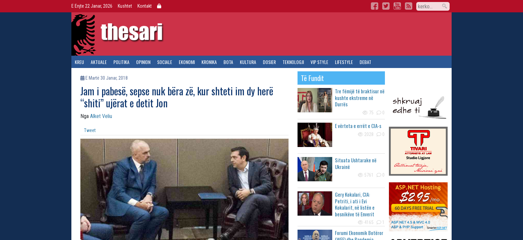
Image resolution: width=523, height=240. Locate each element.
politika (121, 61)
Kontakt (144, 6)
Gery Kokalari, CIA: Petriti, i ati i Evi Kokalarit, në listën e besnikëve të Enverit (355, 204)
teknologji (293, 61)
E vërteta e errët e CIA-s (358, 125)
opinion (143, 61)
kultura (248, 61)
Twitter (386, 6)
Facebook (374, 6)
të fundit (312, 78)
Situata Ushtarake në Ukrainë (356, 163)
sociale (164, 61)
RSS (408, 6)
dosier (269, 61)
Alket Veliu (101, 116)
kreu (79, 61)
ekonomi (187, 61)
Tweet (90, 130)
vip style (319, 61)
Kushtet (125, 6)
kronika (209, 61)
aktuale (99, 61)
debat (365, 61)
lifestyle (344, 61)
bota (228, 61)
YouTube (397, 6)
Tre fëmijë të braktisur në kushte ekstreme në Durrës (360, 97)
